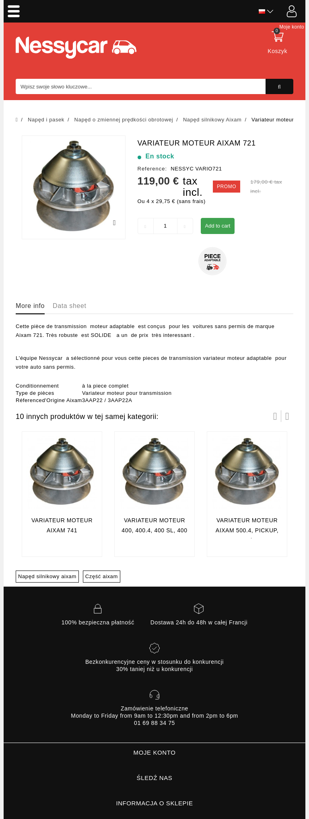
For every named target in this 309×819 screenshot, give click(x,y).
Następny (287, 416)
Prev (275, 416)
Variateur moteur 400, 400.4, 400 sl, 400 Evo (154, 530)
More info (30, 305)
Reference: (152, 169)
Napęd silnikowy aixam (47, 576)
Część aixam (101, 576)
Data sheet (69, 305)
